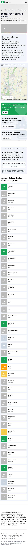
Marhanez (17, 373)
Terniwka (17, 474)
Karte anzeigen (7, 97)
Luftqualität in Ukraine (10, 10)
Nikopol (17, 395)
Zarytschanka (17, 496)
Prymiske (17, 237)
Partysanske (17, 417)
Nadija (17, 388)
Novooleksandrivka (17, 352)
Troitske (17, 186)
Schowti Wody (17, 446)
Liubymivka (17, 337)
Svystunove (17, 287)
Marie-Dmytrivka (17, 273)
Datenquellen (9, 99)
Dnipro (17, 359)
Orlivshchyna (17, 258)
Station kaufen (6, 138)
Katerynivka (17, 193)
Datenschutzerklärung (21, 171)
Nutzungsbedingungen (6, 171)
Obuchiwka (17, 409)
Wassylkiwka (17, 482)
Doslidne (17, 345)
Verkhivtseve (17, 251)
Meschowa (17, 381)
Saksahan (17, 208)
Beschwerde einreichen (8, 126)
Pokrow (17, 438)
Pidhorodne (17, 431)
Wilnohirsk (17, 489)
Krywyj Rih (17, 366)
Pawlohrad (17, 424)
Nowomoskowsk (17, 402)
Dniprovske (17, 201)
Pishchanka (17, 265)
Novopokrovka (17, 229)
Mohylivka (17, 280)
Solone (17, 467)
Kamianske (17, 323)
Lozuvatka (17, 222)
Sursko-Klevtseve (17, 330)
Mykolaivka (17, 294)
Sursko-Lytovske (17, 316)
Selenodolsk (17, 453)
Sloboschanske (17, 460)
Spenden (5, 112)
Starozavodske (17, 244)
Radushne (17, 215)
